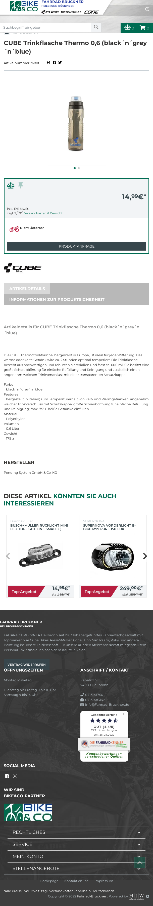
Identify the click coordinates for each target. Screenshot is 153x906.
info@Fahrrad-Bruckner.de (104, 704)
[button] (75, 168)
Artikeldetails (27, 288)
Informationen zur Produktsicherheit (57, 299)
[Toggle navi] (4, 4)
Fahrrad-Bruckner (92, 896)
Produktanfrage (76, 246)
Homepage (49, 881)
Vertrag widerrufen (27, 664)
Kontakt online (76, 881)
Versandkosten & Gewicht (43, 213)
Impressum (103, 881)
